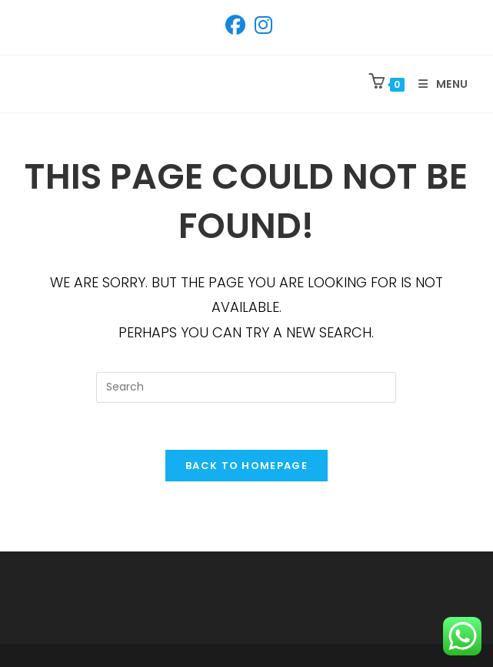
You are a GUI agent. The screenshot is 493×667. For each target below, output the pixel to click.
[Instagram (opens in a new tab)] (261, 25)
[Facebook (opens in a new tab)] (235, 25)
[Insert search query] (246, 387)
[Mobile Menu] (437, 84)
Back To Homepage (246, 465)
